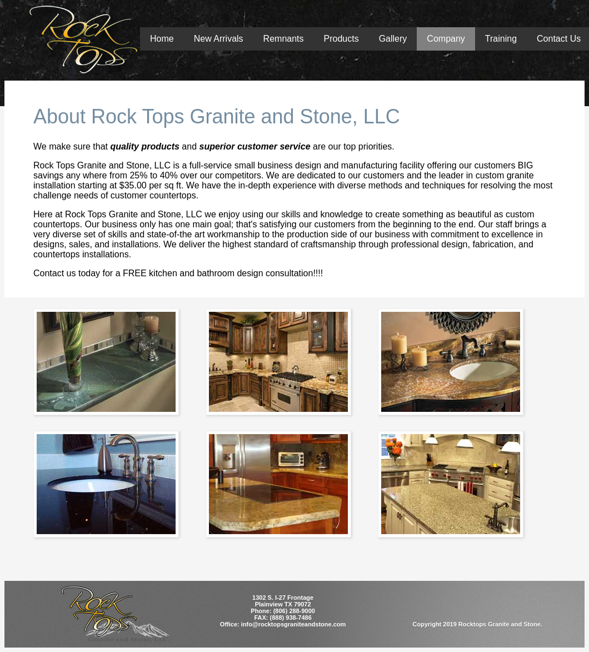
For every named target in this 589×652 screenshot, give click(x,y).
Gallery (393, 38)
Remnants (283, 38)
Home (162, 38)
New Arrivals (218, 38)
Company (446, 38)
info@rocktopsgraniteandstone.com (293, 624)
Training (501, 38)
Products (341, 38)
